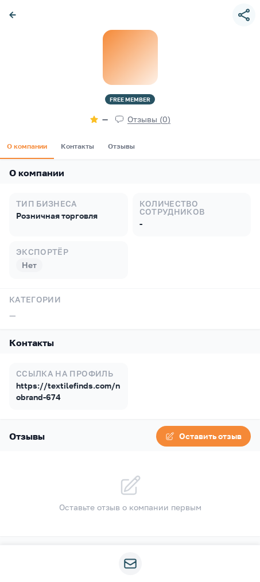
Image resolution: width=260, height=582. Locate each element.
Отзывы (121, 146)
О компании (27, 146)
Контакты (77, 146)
